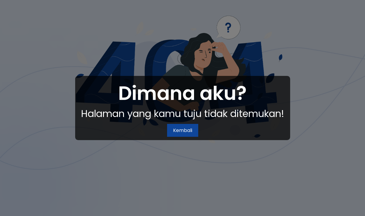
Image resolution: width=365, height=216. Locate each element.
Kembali (182, 130)
